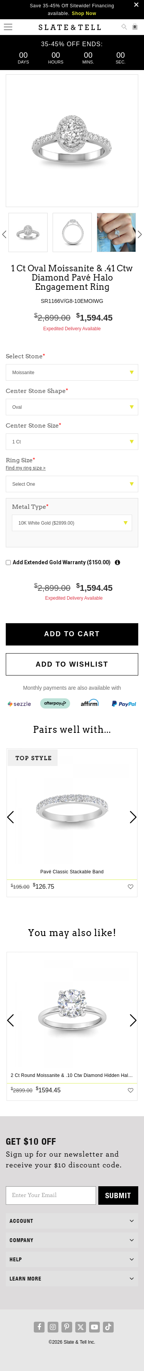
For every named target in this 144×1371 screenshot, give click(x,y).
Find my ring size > (26, 468)
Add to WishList (72, 664)
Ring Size (72, 464)
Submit (118, 1195)
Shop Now (84, 13)
